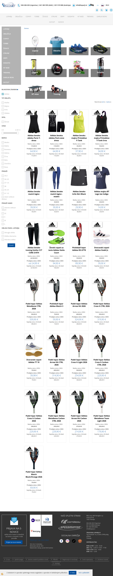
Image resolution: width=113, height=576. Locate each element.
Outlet (52, 22)
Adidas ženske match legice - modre (56, 194)
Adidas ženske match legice (34, 192)
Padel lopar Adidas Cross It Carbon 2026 (34, 418)
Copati (28, 16)
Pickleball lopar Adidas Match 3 (56, 304)
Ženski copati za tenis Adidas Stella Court (56, 250)
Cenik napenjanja (87, 559)
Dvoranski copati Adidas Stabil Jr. (101, 248)
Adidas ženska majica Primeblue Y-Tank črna (101, 138)
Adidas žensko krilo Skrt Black (79, 192)
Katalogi (57, 563)
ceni (103, 102)
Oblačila (18, 16)
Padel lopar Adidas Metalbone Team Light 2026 (102, 418)
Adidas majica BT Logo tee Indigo (101, 192)
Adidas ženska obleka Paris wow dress (56, 138)
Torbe (36, 16)
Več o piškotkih (84, 573)
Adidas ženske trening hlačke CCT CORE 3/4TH (34, 250)
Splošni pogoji (19, 559)
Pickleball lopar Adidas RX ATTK (79, 248)
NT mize (81, 16)
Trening (90, 16)
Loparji (9, 16)
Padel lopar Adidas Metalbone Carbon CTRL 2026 (56, 418)
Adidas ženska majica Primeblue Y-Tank (79, 138)
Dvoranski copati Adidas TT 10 (33, 360)
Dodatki (71, 16)
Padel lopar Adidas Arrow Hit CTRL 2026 (56, 362)
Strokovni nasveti (103, 559)
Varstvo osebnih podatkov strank (38, 559)
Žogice (45, 16)
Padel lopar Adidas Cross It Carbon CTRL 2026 (102, 362)
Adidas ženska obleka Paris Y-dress (33, 138)
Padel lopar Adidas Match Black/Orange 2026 (34, 474)
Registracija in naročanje (69, 559)
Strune (54, 16)
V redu (72, 573)
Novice (61, 22)
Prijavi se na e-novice (13, 542)
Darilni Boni (102, 16)
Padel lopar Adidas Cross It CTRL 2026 (102, 304)
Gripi (62, 16)
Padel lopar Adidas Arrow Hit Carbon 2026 (79, 418)
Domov (26, 28)
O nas (8, 559)
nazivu (108, 102)
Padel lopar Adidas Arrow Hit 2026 (79, 304)
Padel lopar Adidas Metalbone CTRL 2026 (34, 306)
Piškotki (55, 559)
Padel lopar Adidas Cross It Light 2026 (79, 360)
